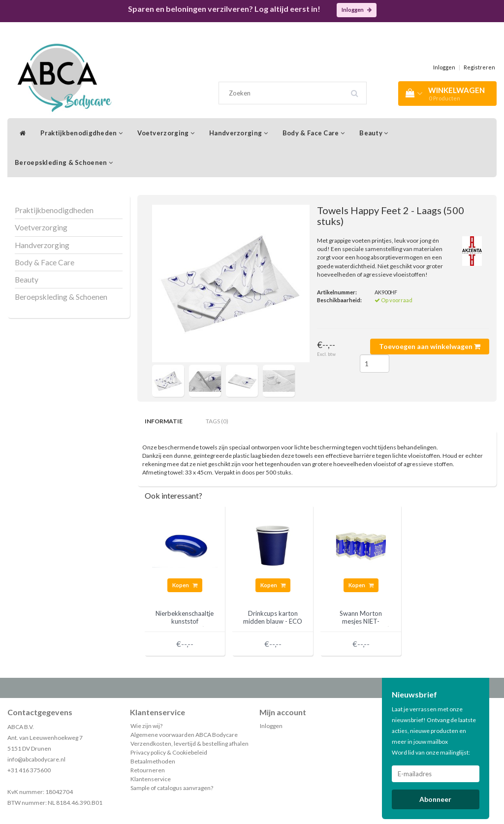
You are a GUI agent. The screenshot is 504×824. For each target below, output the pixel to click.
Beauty (373, 133)
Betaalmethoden (152, 761)
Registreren (479, 67)
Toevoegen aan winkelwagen (429, 346)
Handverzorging (238, 133)
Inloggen (357, 9)
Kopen (184, 585)
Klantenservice (150, 779)
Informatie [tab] (164, 421)
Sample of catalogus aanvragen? (171, 788)
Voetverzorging (165, 133)
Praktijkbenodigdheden (81, 133)
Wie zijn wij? (146, 725)
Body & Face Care (314, 133)
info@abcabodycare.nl (36, 759)
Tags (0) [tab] (217, 421)
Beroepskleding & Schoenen (64, 162)
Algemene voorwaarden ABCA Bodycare (184, 734)
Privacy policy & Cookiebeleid (168, 752)
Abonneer (435, 799)
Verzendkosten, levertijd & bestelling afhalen (189, 743)
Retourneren (147, 770)
